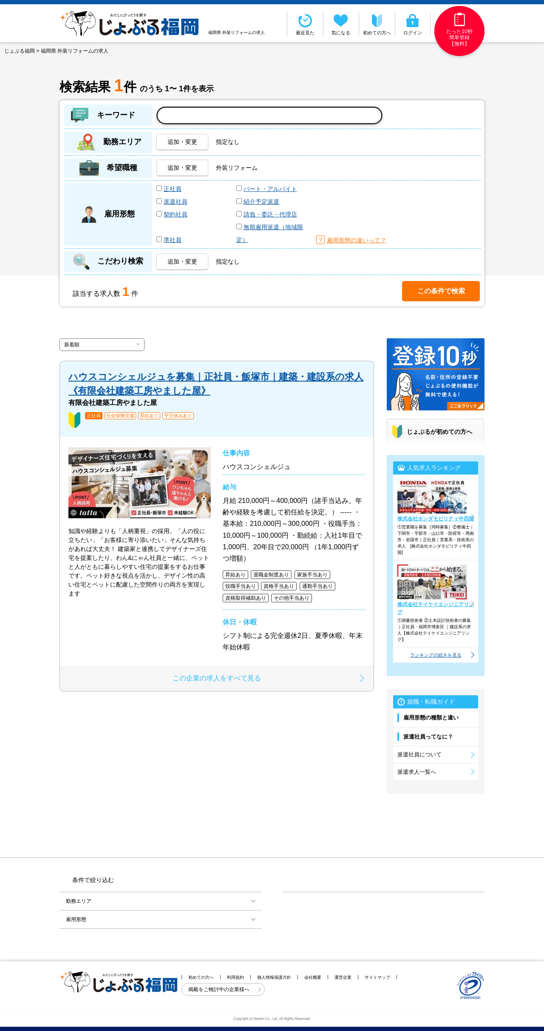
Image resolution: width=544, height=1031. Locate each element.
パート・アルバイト (270, 188)
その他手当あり (291, 598)
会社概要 (312, 977)
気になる (341, 23)
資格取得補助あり (245, 598)
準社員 (172, 239)
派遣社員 (175, 201)
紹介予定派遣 (261, 201)
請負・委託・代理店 (270, 214)
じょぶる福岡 (19, 51)
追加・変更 (182, 141)
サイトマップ (377, 977)
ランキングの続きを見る (436, 654)
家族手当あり (312, 575)
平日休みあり (178, 415)
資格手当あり (279, 586)
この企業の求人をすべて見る (217, 678)
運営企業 (342, 977)
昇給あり (149, 415)
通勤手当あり (317, 586)
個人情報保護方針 (274, 977)
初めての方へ (377, 23)
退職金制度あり (271, 575)
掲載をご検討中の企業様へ (219, 989)
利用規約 (235, 977)
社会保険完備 (120, 415)
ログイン (413, 23)
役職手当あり (240, 586)
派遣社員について (419, 754)
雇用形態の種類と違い (431, 717)
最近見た (305, 23)
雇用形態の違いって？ (356, 240)
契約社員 (175, 214)
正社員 (172, 188)
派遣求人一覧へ (416, 772)
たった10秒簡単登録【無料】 (459, 29)
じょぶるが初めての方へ (439, 431)
